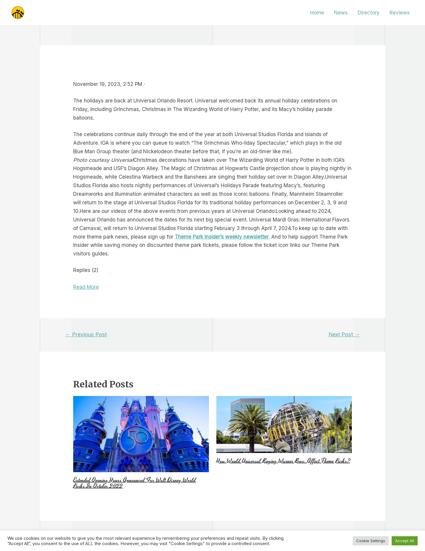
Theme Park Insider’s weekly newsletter (222, 237)
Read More (86, 287)
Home (317, 13)
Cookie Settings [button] (370, 540)
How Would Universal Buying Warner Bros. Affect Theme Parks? (283, 461)
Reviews (400, 13)
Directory (369, 13)
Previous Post (86, 334)
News (341, 13)
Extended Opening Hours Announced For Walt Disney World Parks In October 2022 (134, 483)
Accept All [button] (404, 540)
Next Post (344, 334)
